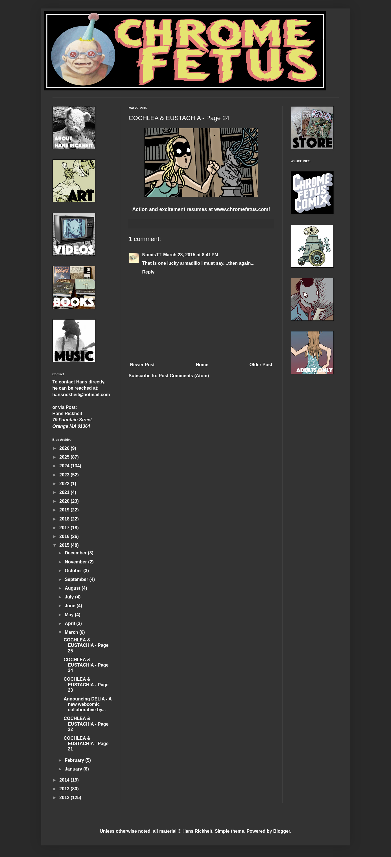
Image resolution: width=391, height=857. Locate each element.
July (70, 597)
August (73, 588)
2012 (65, 797)
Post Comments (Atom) (184, 375)
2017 (65, 527)
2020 (65, 501)
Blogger (281, 831)
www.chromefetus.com (241, 209)
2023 (65, 474)
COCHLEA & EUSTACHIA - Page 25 (86, 645)
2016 (65, 536)
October (74, 570)
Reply (148, 272)
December (76, 552)
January (74, 769)
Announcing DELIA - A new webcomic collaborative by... (88, 704)
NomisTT (151, 254)
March (72, 632)
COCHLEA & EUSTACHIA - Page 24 (86, 665)
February (75, 760)
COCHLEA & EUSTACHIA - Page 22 (86, 724)
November (76, 561)
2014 (65, 780)
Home (202, 364)
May (70, 614)
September (77, 579)
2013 (65, 788)
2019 (65, 509)
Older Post (261, 364)
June (71, 605)
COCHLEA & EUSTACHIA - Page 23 (86, 684)
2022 (65, 483)
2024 (65, 465)
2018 (65, 519)
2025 (65, 457)
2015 (65, 545)
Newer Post (142, 364)
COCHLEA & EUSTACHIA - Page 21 (86, 743)
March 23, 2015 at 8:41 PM (190, 254)
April (70, 623)
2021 (65, 492)
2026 (65, 448)
